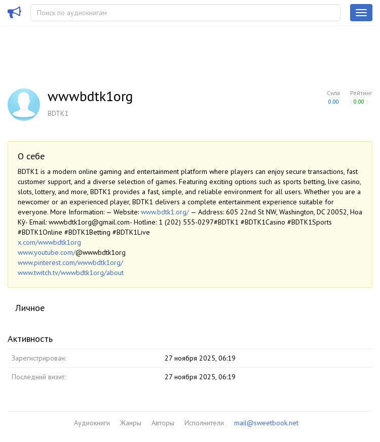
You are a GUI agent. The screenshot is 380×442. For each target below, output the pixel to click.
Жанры (130, 422)
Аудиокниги (92, 422)
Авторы (162, 422)
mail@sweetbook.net (266, 422)
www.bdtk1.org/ (165, 211)
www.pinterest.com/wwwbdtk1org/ (70, 262)
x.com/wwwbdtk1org (49, 242)
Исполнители (204, 422)
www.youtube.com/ (46, 252)
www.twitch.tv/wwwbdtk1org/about (71, 272)
